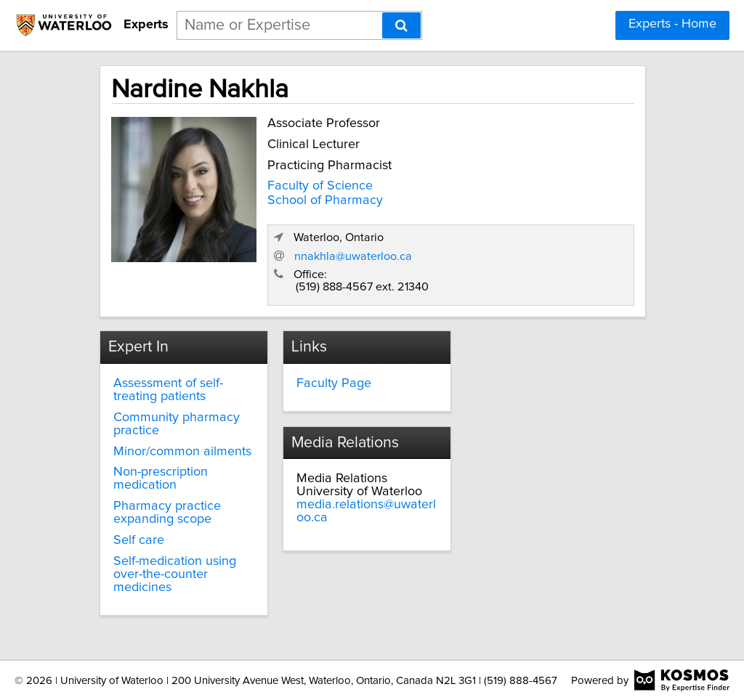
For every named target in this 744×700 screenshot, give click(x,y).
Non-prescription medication (160, 478)
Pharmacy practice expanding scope (167, 513)
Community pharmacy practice (176, 424)
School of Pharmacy (325, 200)
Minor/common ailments (182, 451)
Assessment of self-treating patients (168, 390)
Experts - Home (672, 23)
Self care (138, 540)
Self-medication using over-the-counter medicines (174, 574)
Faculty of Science (320, 185)
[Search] (401, 25)
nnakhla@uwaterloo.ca (353, 256)
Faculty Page (333, 383)
